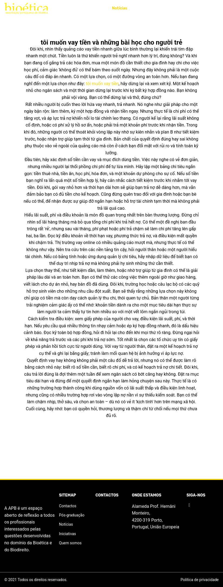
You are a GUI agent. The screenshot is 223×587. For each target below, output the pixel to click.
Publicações (145, 8)
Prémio (98, 8)
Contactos (209, 8)
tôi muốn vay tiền (102, 83)
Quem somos (70, 543)
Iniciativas (74, 8)
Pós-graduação (178, 8)
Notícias (119, 8)
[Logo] (26, 8)
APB (53, 8)
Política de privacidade (200, 580)
